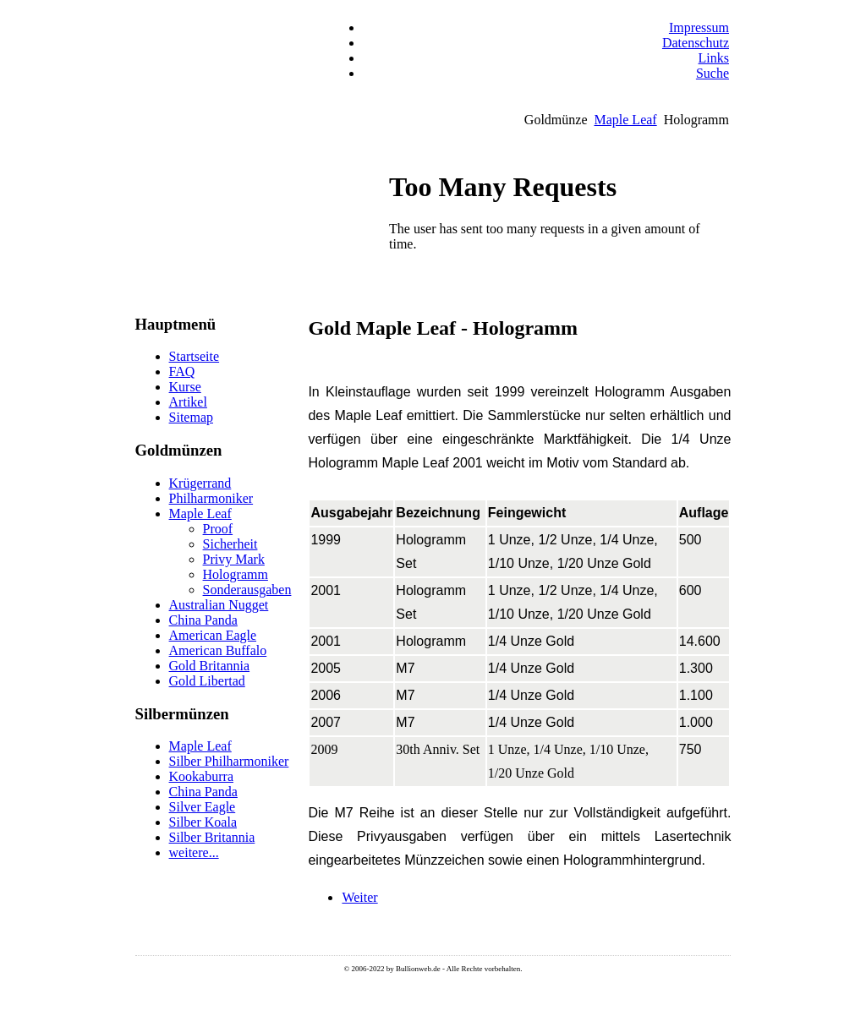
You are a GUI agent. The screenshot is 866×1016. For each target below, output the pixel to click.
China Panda (203, 620)
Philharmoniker (211, 498)
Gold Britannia (209, 665)
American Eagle (213, 635)
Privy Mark (234, 559)
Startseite (194, 356)
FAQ (182, 371)
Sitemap (191, 417)
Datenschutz (695, 43)
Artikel (188, 402)
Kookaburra (201, 776)
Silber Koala (203, 822)
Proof (218, 529)
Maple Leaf (625, 119)
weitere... (194, 852)
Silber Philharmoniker (229, 761)
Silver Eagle (202, 807)
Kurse (185, 387)
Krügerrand (200, 483)
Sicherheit (230, 544)
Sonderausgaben (247, 589)
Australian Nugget (219, 605)
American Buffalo (218, 650)
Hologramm (235, 574)
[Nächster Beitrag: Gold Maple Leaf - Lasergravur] (359, 897)
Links (714, 58)
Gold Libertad (207, 681)
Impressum (699, 27)
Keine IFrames (555, 238)
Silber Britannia (212, 837)
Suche (712, 73)
